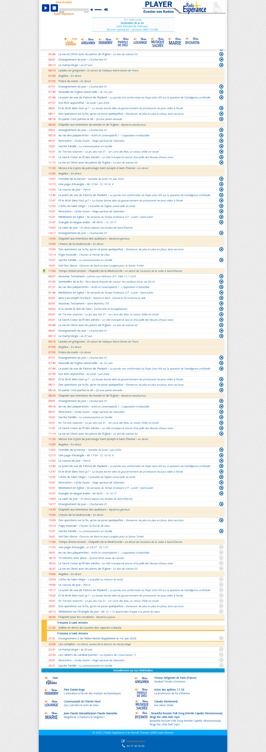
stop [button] (54, 8)
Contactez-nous (135, 741)
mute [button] (93, 9)
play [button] (45, 8)
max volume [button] (106, 10)
